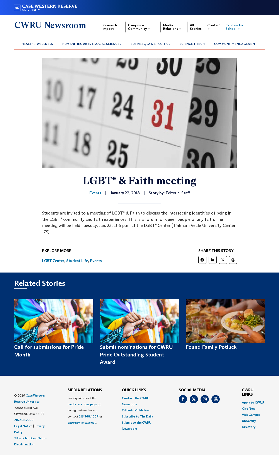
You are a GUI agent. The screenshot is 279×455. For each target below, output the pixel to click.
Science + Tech (192, 44)
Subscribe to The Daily (137, 416)
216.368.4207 (89, 416)
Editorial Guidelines (136, 410)
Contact (214, 26)
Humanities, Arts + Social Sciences (91, 44)
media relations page (82, 404)
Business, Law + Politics (150, 44)
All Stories (196, 27)
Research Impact (109, 27)
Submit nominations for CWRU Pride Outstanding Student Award (136, 354)
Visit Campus (251, 415)
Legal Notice (23, 426)
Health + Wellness (37, 44)
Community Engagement (235, 44)
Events (96, 260)
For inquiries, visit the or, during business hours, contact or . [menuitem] (85, 410)
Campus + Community (139, 27)
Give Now (248, 409)
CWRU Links (247, 392)
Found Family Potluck (211, 347)
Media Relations (172, 27)
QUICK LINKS (134, 390)
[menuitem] (37, 43)
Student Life (77, 260)
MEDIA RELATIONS (85, 390)
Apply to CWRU (253, 402)
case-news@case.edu (82, 422)
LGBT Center (53, 260)
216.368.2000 (24, 420)
